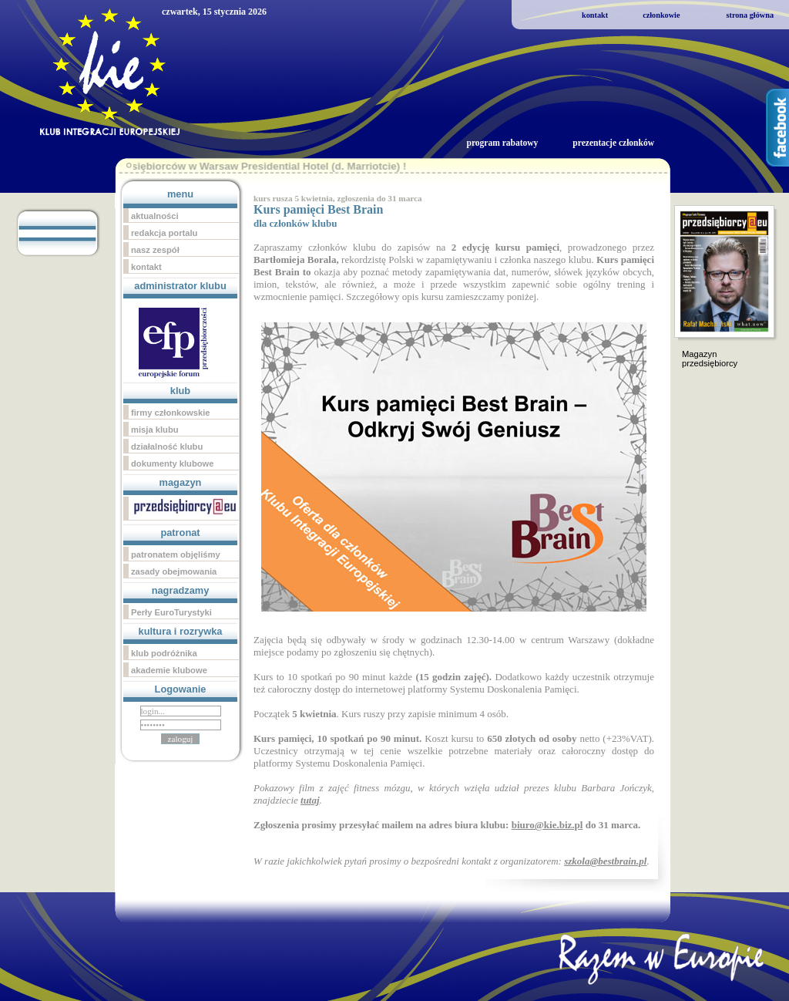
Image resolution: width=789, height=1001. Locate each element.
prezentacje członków (613, 142)
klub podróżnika (164, 653)
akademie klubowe (169, 670)
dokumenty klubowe (172, 463)
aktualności (155, 216)
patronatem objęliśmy (175, 554)
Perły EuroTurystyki (171, 612)
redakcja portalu (164, 233)
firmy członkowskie (170, 412)
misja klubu (155, 429)
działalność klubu (167, 446)
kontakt (595, 15)
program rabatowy (502, 142)
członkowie (661, 15)
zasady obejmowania (174, 571)
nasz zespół (155, 249)
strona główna (750, 15)
